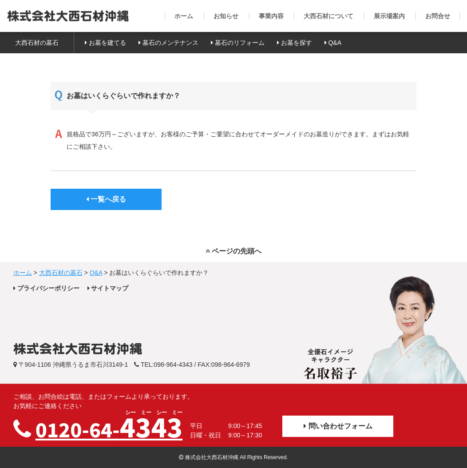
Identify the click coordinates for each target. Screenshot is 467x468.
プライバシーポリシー (46, 288)
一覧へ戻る (106, 199)
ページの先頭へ (233, 251)
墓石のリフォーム (238, 42)
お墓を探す (294, 42)
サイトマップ (108, 288)
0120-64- (109, 426)
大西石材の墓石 (37, 42)
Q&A (333, 42)
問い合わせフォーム (338, 426)
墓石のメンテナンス (168, 42)
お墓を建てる (105, 42)
